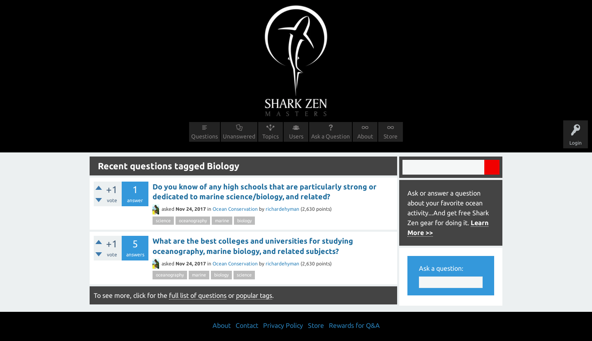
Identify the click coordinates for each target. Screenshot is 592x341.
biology (244, 220)
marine (222, 220)
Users (296, 136)
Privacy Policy (283, 325)
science (163, 220)
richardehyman (282, 209)
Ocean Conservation (235, 209)
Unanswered (239, 136)
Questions (204, 136)
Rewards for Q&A (354, 325)
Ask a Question (330, 136)
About (365, 136)
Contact (247, 325)
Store (391, 136)
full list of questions (198, 295)
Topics (270, 136)
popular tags (254, 295)
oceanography (193, 220)
